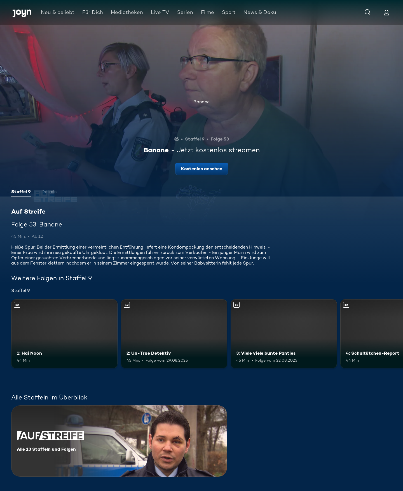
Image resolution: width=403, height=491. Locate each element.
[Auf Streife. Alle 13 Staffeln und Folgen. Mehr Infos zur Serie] (119, 441)
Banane (201, 101)
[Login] (386, 12)
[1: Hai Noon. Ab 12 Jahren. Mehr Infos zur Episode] (64, 333)
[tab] (21, 192)
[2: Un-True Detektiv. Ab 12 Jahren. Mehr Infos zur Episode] (174, 333)
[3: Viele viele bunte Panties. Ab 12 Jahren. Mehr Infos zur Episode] (284, 333)
